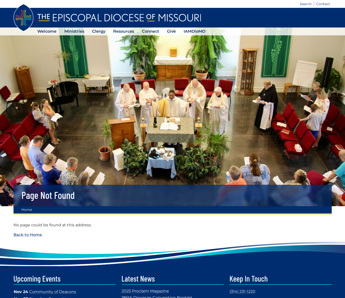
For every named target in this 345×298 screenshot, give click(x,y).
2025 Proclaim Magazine (145, 291)
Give (171, 31)
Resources (123, 31)
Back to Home (28, 234)
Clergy (98, 31)
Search (306, 4)
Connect (150, 31)
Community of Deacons (52, 291)
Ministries (74, 31)
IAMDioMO (194, 31)
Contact (323, 4)
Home (26, 209)
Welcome (46, 31)
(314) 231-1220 (242, 291)
